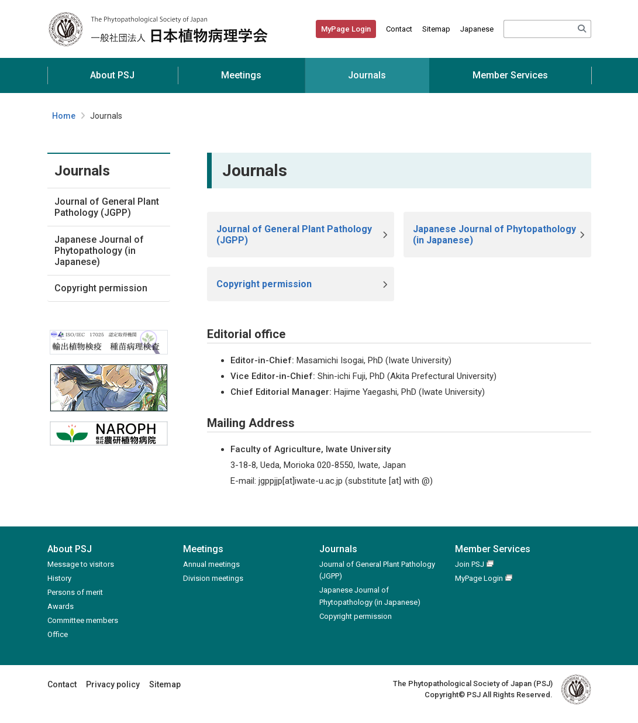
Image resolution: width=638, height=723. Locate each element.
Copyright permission (100, 288)
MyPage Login (346, 29)
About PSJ (112, 75)
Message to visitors (80, 564)
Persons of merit (75, 592)
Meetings (241, 75)
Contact (399, 29)
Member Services (510, 75)
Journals (367, 75)
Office (57, 634)
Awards (60, 606)
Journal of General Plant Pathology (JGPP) (106, 207)
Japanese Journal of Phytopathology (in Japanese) (99, 250)
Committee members (82, 620)
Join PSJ (469, 564)
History (59, 578)
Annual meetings (211, 564)
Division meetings (213, 578)
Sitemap (436, 29)
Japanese (477, 29)
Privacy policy (113, 684)
